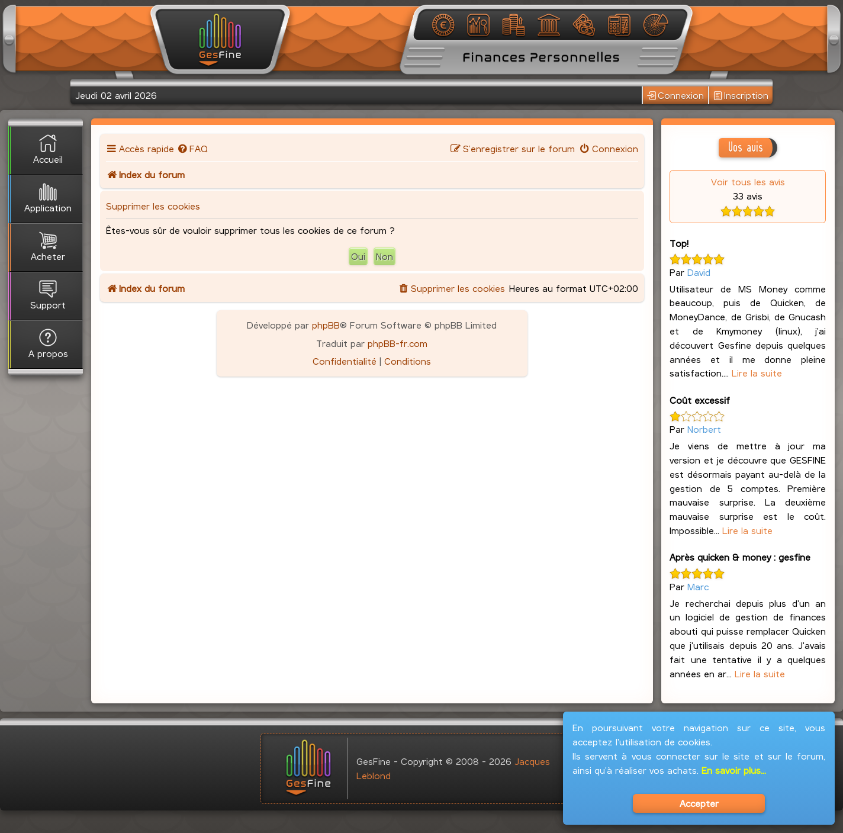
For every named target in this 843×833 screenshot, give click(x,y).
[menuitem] (192, 148)
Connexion (675, 95)
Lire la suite (757, 372)
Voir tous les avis (748, 181)
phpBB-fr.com (397, 343)
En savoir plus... (734, 770)
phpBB (326, 324)
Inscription (740, 95)
